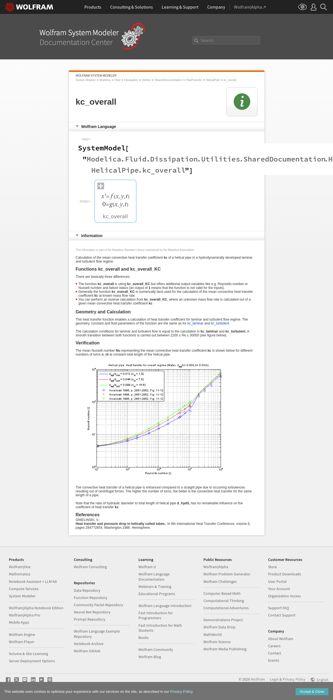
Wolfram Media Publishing (224, 648)
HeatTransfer (194, 80)
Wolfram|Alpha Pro (24, 615)
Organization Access (284, 595)
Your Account (279, 588)
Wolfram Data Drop (219, 627)
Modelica (105, 80)
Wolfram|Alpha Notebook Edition (36, 607)
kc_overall (230, 80)
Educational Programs (156, 593)
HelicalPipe (213, 80)
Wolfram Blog (149, 656)
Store (272, 566)
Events (273, 660)
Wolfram (258, 679)
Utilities (146, 80)
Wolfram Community (155, 649)
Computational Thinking (223, 600)
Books (143, 637)
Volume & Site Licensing (28, 653)
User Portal (277, 581)
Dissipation (131, 80)
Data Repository (87, 590)
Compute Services (24, 588)
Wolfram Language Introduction (164, 605)
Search (207, 40)
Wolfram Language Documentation (154, 576)
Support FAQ (278, 607)
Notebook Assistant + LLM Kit (33, 581)
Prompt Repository (89, 619)
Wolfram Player (21, 641)
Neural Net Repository (92, 612)
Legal (274, 679)
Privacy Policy (294, 679)
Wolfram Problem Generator (227, 573)
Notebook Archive (89, 643)
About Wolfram (280, 638)
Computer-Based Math (222, 593)
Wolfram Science (217, 641)
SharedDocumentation (168, 80)
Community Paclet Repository (98, 604)
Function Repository (90, 597)
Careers (274, 645)
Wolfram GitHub (87, 650)
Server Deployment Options (32, 660)
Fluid (117, 80)
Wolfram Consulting (90, 566)
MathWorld (212, 634)
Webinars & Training (154, 586)
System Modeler (86, 80)
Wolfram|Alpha (215, 566)
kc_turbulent (220, 323)
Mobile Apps (19, 622)
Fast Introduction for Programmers (155, 615)
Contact (274, 653)
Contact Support (282, 615)
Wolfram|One (20, 566)
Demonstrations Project (223, 619)
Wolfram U (147, 566)
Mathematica (19, 573)
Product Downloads (284, 573)
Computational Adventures (226, 607)
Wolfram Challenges (220, 581)
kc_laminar (195, 323)
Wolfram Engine (22, 634)
